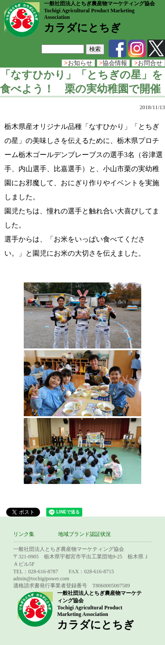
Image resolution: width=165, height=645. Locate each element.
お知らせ (78, 63)
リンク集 (23, 534)
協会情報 (113, 63)
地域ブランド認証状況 (84, 534)
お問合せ (148, 63)
